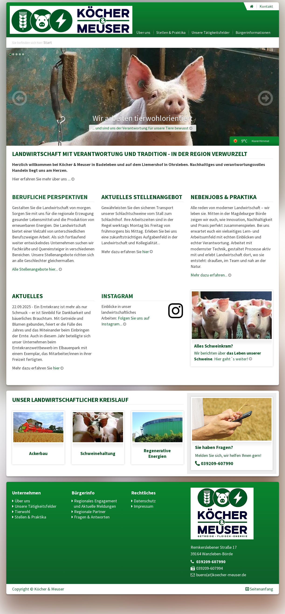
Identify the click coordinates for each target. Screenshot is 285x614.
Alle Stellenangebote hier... (35, 269)
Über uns (143, 32)
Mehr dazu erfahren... (209, 275)
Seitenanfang (261, 589)
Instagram (117, 296)
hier (145, 251)
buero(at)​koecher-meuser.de (221, 574)
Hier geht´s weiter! (231, 359)
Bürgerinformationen (253, 32)
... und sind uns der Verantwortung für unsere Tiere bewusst (141, 128)
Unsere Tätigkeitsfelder (211, 32)
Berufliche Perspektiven (50, 197)
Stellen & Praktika (170, 32)
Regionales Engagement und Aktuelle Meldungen (95, 503)
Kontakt (266, 6)
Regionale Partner (90, 511)
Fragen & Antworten (92, 517)
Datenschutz (145, 501)
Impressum (143, 506)
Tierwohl (22, 511)
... (69, 179)
